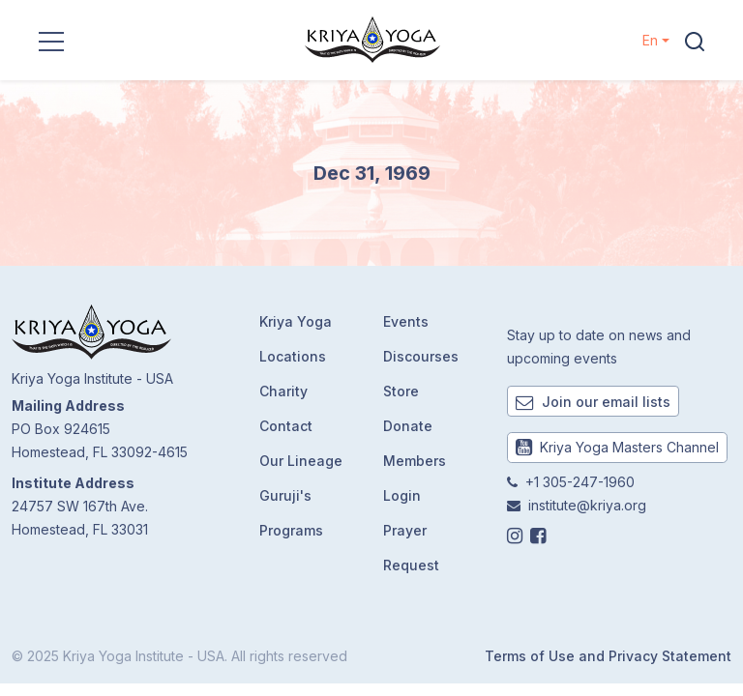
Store (401, 391)
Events (406, 321)
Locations (292, 356)
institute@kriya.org (587, 505)
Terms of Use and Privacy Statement (608, 656)
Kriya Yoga (295, 321)
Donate (407, 426)
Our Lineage (300, 460)
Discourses (421, 356)
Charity (283, 391)
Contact (285, 426)
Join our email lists (593, 401)
